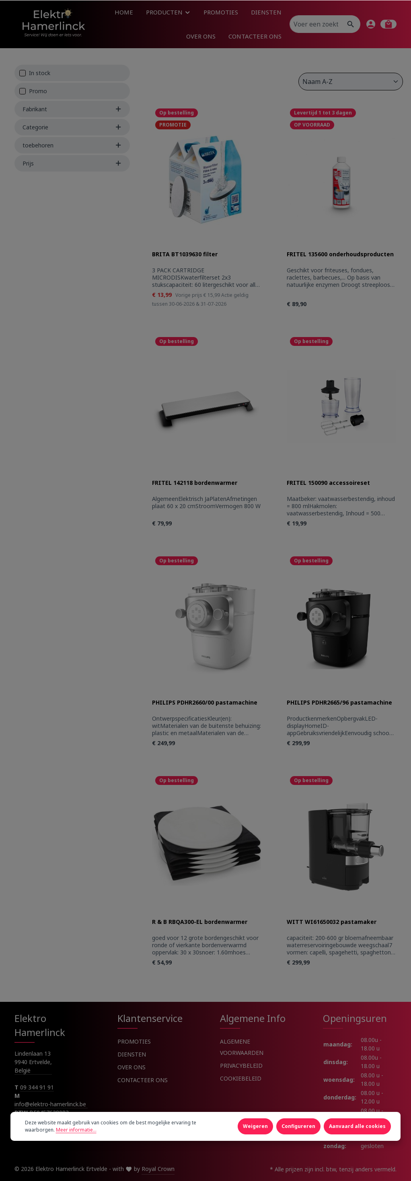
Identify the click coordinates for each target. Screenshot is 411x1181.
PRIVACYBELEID (241, 1065)
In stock (39, 73)
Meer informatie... (76, 1139)
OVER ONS (131, 1067)
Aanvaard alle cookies (357, 1136)
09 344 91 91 (37, 1087)
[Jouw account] (370, 24)
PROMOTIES (134, 1041)
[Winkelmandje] (388, 24)
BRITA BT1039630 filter (185, 254)
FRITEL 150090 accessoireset (328, 482)
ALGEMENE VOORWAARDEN (241, 1047)
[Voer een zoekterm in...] (316, 24)
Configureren (298, 1136)
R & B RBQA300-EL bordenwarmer (199, 922)
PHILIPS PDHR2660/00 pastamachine (204, 702)
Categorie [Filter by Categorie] (72, 127)
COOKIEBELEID (240, 1078)
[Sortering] (350, 81)
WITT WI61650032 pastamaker (331, 922)
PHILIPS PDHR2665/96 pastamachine (339, 702)
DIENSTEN (131, 1054)
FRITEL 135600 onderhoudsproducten (340, 254)
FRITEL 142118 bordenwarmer (194, 482)
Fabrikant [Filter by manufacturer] (72, 109)
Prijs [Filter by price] (72, 163)
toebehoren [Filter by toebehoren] (72, 145)
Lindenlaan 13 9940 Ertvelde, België (33, 1062)
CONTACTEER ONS (142, 1080)
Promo (38, 91)
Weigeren (255, 1136)
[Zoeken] (350, 24)
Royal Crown (158, 1169)
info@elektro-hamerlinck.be (51, 1104)
